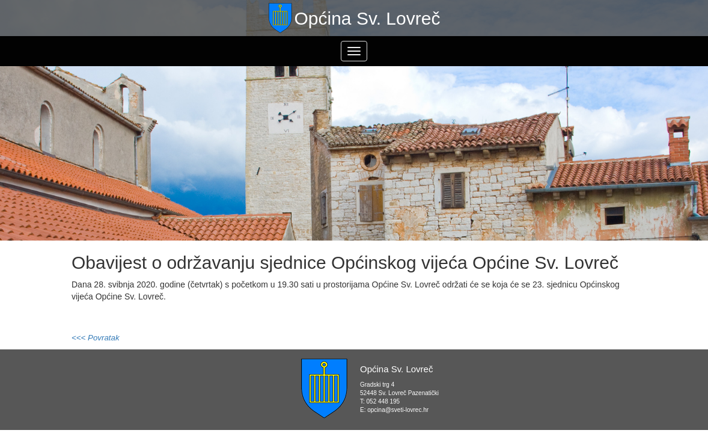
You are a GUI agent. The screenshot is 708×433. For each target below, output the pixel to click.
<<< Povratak (96, 337)
